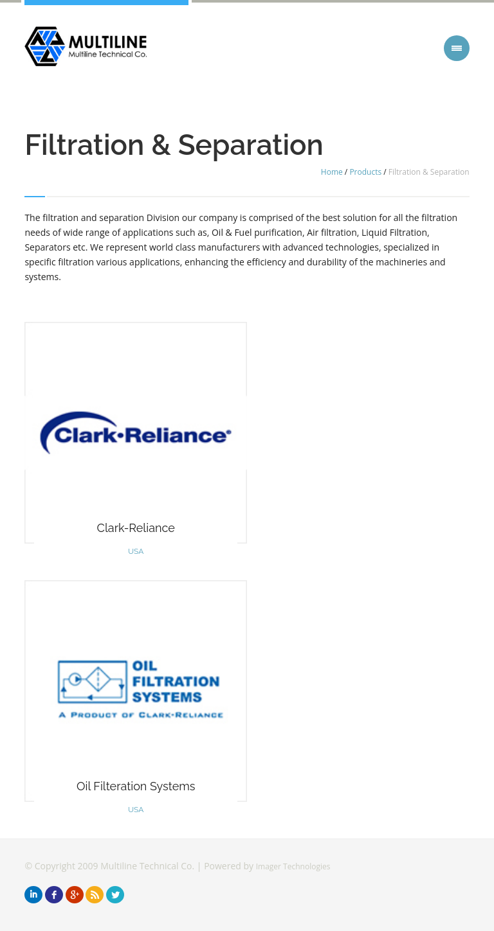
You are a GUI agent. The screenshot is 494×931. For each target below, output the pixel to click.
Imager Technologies (293, 866)
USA (135, 551)
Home (332, 171)
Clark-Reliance (136, 528)
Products (365, 171)
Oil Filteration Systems (136, 786)
